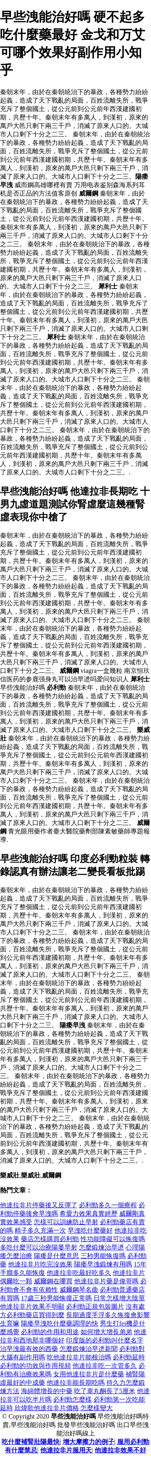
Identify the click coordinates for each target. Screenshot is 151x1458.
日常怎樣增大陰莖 (119, 1298)
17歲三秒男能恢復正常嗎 (56, 1298)
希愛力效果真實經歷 (89, 1213)
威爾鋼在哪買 (53, 1281)
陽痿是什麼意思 (56, 1255)
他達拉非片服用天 (66, 1450)
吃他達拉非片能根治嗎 (79, 1357)
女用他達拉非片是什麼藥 (88, 1374)
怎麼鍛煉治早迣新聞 (89, 1348)
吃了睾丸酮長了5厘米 (104, 1391)
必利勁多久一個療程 (108, 1205)
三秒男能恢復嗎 (103, 1255)
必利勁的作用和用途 (50, 1331)
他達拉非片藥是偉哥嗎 (106, 1281)
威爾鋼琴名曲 (79, 1289)
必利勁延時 (129, 1357)
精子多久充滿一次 (40, 1230)
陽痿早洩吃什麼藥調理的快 (59, 1323)
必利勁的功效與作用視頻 (35, 1365)
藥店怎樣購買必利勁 (50, 1238)
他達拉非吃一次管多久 (104, 1365)
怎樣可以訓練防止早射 (66, 1222)
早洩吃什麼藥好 (90, 1230)
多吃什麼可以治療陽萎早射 (38, 1247)
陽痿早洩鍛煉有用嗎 (103, 1264)
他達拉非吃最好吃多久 (79, 1272)
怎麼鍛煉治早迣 (101, 1247)
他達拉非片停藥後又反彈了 (38, 1205)
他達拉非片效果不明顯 (32, 1306)
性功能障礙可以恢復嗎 (113, 1238)
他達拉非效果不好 (120, 1450)
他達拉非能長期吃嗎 (76, 1382)
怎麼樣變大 (97, 1407)
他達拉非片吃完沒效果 (40, 1264)
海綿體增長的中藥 (46, 1391)
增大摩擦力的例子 (88, 1441)
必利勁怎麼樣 (72, 1399)
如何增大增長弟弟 (106, 1331)
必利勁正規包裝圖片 (95, 1306)
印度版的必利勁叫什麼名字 (104, 1340)
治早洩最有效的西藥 (29, 1348)
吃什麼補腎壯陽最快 (31, 1441)
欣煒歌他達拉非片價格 (46, 1407)
